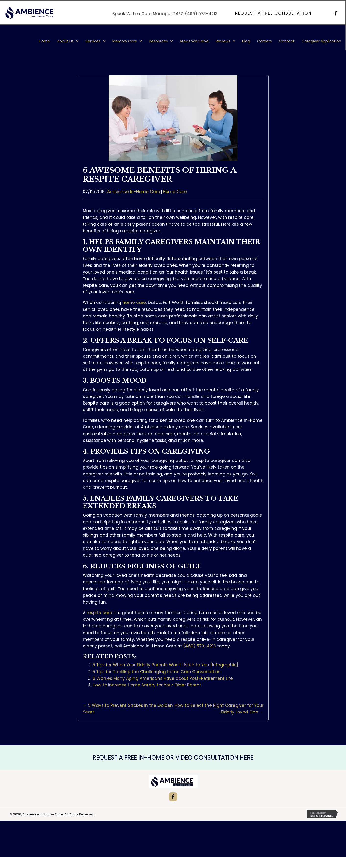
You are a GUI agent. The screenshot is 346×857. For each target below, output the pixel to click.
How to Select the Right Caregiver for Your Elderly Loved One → (219, 708)
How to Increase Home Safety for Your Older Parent (147, 685)
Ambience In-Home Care (133, 192)
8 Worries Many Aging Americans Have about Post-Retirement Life (163, 678)
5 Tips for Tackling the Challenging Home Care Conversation (157, 672)
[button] (273, 13)
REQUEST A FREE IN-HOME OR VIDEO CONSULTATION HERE (173, 757)
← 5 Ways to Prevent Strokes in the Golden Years (128, 708)
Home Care (175, 192)
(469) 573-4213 (201, 14)
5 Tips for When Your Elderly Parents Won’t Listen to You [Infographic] (165, 665)
